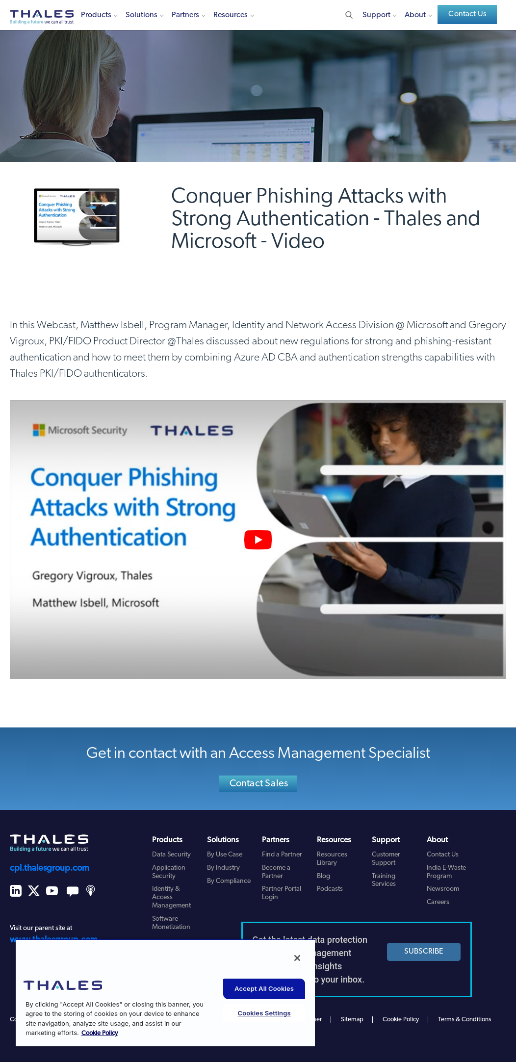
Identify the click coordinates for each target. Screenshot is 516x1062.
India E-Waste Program (446, 872)
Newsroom (443, 889)
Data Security (171, 854)
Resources (230, 15)
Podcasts (330, 889)
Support (376, 15)
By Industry (223, 868)
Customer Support (386, 859)
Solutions (141, 15)
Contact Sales (259, 784)
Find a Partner (282, 854)
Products (96, 15)
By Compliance (229, 881)
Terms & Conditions (464, 1019)
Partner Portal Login (281, 893)
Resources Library (332, 859)
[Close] (297, 958)
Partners (185, 15)
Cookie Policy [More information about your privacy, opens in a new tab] (99, 1033)
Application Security (168, 872)
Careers (438, 902)
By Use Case (224, 854)
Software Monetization (171, 923)
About (415, 15)
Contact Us (467, 14)
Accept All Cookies (264, 988)
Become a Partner (276, 872)
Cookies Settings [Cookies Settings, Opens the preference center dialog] (263, 1013)
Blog (323, 876)
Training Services (384, 880)
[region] (165, 992)
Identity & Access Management (171, 897)
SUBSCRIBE (423, 952)
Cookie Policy (401, 1019)
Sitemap (352, 1019)
